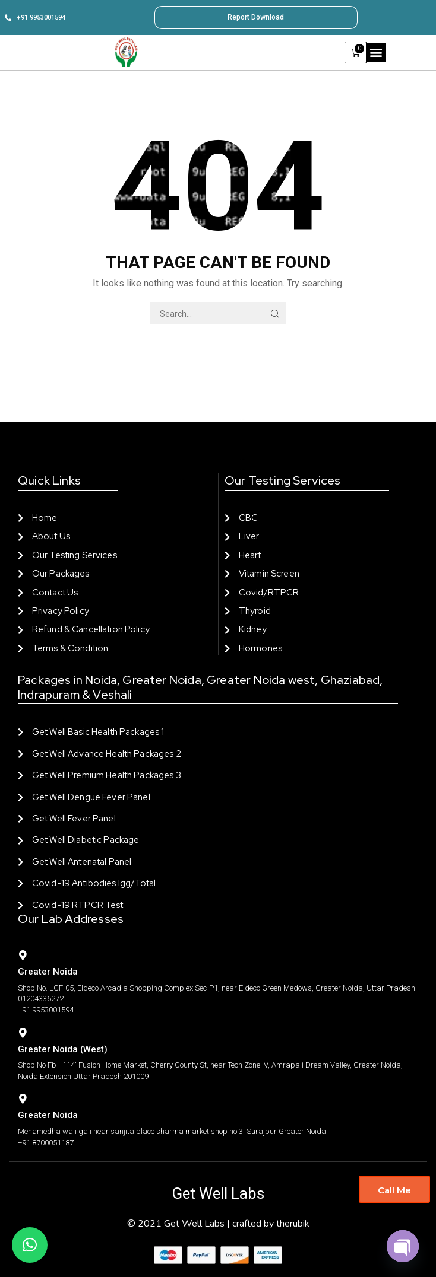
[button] (376, 52)
